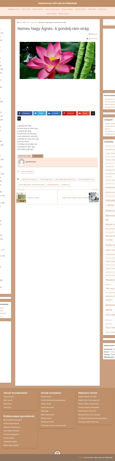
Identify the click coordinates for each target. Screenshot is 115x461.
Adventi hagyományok (11, 423)
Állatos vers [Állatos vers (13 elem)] (108, 320)
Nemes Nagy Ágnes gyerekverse (65, 179)
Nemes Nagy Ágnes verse (86, 179)
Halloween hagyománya (11, 427)
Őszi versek (7, 404)
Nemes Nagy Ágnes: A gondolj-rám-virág (31, 184)
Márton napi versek (47, 415)
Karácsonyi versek (47, 422)
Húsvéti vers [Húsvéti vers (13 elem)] (108, 176)
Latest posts (37, 156)
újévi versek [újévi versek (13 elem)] (108, 323)
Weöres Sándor (38, 9)
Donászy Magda (67, 9)
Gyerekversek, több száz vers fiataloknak (58, 3)
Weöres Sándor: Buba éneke (88, 404)
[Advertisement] (57, 96)
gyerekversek (93, 38)
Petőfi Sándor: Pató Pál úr (87, 411)
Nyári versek (26, 9)
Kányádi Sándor (80, 9)
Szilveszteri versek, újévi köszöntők (53, 425)
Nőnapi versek (46, 404)
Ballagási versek (14, 9)
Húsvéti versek (46, 396)
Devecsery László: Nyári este (88, 422)
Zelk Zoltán (92, 9)
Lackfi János (102, 9)
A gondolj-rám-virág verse (29, 179)
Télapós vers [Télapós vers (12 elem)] (108, 284)
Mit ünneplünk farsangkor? (12, 420)
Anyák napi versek (47, 407)
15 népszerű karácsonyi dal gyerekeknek (92, 418)
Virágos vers (66, 184)
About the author (24, 156)
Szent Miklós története (11, 431)
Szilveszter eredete (10, 441)
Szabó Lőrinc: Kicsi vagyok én (88, 400)
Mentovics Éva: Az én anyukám (89, 415)
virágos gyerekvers (53, 184)
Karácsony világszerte (11, 434)
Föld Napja (45, 411)
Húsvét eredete (8, 438)
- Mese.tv (107, 129)
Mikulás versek (46, 418)
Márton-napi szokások (11, 445)
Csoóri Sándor (52, 14)
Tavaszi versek (8, 396)
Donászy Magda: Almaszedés (88, 407)
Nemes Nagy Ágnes (52, 9)
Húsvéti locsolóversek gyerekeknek (53, 400)
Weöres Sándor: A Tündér (87, 396)
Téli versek (7, 407)
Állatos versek (63, 14)
